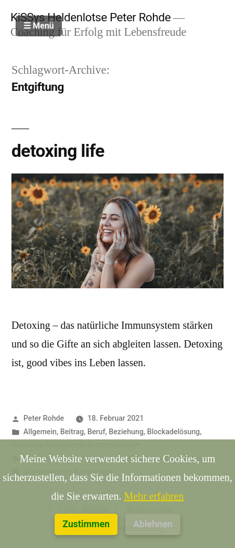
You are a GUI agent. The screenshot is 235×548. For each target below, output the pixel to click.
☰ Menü (38, 26)
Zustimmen (86, 524)
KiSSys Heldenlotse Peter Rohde (90, 17)
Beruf (96, 431)
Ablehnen (153, 524)
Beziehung (126, 431)
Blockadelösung (173, 431)
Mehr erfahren (154, 496)
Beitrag (72, 431)
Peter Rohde (43, 418)
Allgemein (40, 431)
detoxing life (58, 151)
